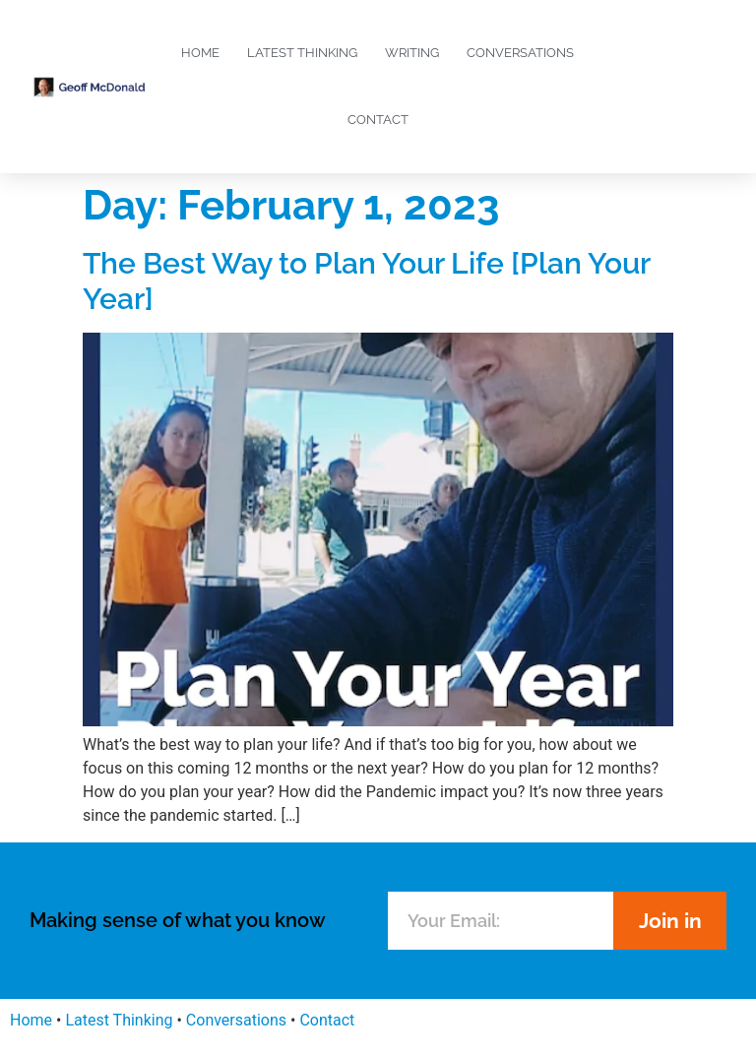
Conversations (520, 52)
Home (200, 52)
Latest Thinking (302, 52)
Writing (412, 52)
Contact (378, 119)
